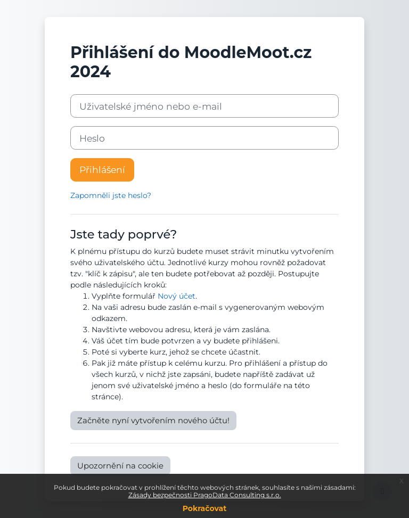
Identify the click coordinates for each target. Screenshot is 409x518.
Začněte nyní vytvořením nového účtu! (153, 420)
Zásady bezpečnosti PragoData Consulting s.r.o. (204, 495)
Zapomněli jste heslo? (110, 195)
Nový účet (176, 296)
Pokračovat (205, 508)
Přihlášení (102, 169)
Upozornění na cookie (120, 466)
